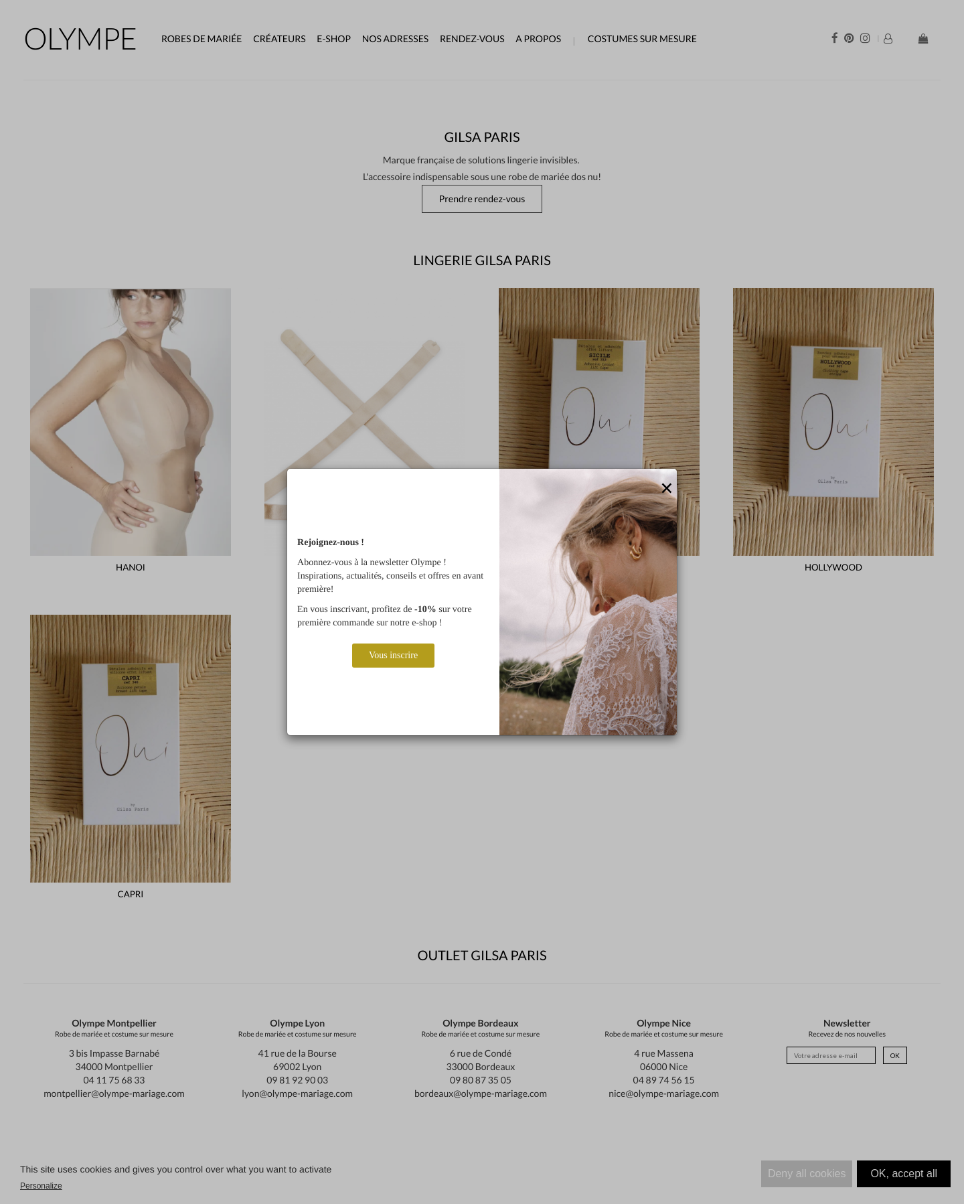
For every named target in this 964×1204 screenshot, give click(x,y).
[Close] (666, 489)
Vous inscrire (393, 655)
